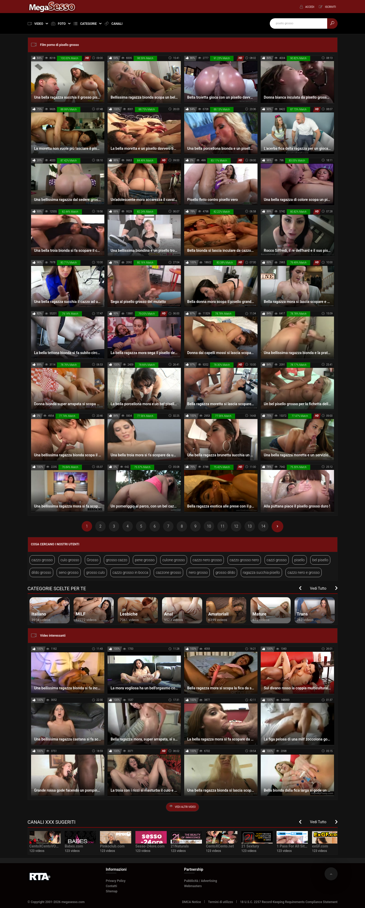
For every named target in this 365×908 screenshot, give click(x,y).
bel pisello (320, 560)
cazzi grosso (277, 560)
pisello (299, 560)
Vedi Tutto (318, 588)
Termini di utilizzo (220, 902)
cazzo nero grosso (207, 560)
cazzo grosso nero (244, 560)
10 (209, 526)
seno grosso (69, 572)
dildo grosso (41, 572)
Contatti (111, 886)
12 (236, 526)
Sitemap (112, 891)
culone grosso (173, 560)
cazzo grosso (42, 560)
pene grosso (145, 560)
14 (263, 526)
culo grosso (70, 560)
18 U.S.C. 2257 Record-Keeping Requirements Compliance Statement (289, 902)
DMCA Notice (191, 902)
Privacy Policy (116, 881)
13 (250, 526)
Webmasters (193, 886)
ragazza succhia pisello (261, 572)
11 (222, 526)
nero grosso (198, 572)
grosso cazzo (116, 560)
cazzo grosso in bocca (130, 572)
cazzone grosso (168, 572)
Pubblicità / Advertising (200, 881)
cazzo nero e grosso (304, 572)
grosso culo (95, 572)
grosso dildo (225, 572)
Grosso (92, 560)
